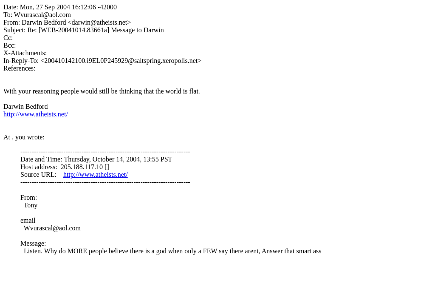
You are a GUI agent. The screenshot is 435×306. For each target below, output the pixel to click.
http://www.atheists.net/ (35, 114)
